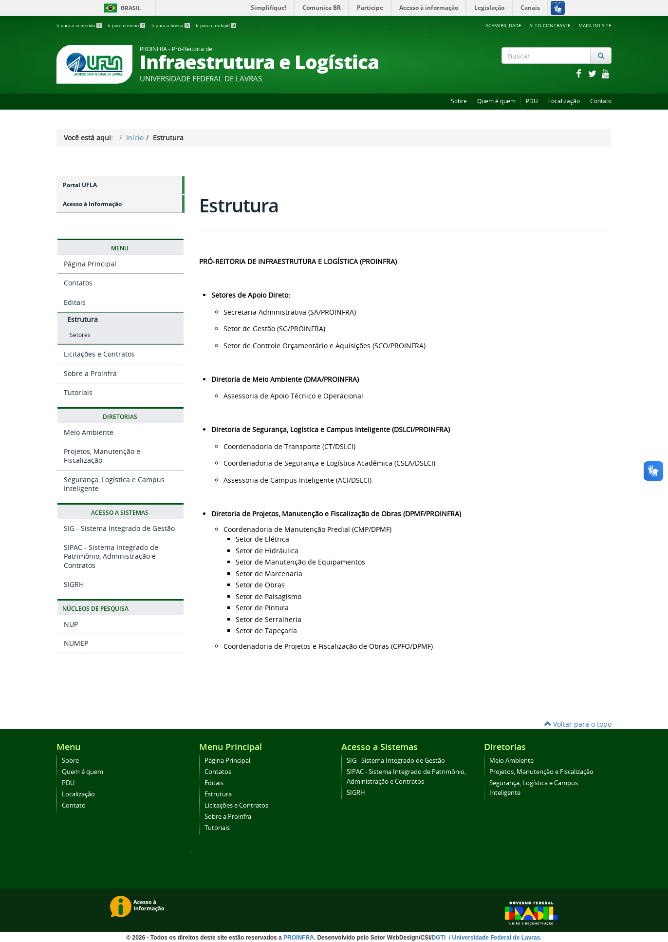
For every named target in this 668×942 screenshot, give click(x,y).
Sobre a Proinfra (90, 373)
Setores (80, 335)
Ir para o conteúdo (79, 25)
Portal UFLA (80, 185)
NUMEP (76, 643)
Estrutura (82, 319)
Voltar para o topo (578, 724)
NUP (71, 624)
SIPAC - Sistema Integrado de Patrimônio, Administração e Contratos (111, 556)
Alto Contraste (550, 25)
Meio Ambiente (88, 432)
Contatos (78, 282)
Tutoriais (78, 392)
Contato (601, 101)
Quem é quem (496, 101)
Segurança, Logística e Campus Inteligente (114, 484)
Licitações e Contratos (99, 353)
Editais (75, 302)
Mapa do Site (595, 25)
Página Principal (90, 263)
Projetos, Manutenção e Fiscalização (102, 456)
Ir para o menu (127, 25)
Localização (564, 101)
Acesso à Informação (92, 204)
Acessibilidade (503, 25)
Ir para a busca (171, 25)
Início (135, 137)
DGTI (439, 937)
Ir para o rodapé (216, 25)
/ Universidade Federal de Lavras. (494, 937)
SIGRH (74, 584)
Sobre (459, 101)
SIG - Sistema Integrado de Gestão (119, 528)
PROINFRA (298, 937)
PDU (532, 101)
